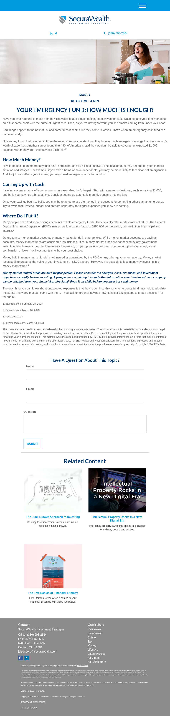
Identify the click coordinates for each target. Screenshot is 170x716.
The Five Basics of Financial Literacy (53, 592)
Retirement (95, 629)
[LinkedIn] (51, 34)
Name (30, 366)
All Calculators (97, 661)
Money (92, 645)
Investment (95, 633)
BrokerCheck (82, 665)
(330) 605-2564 (116, 33)
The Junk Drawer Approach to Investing (53, 517)
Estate (92, 637)
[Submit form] (33, 444)
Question (30, 411)
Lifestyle (93, 649)
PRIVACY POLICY (29, 708)
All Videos (94, 657)
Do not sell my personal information (79, 685)
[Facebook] (56, 34)
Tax (90, 641)
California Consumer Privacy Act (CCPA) (110, 682)
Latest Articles (97, 653)
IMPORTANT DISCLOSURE (33, 702)
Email (30, 389)
